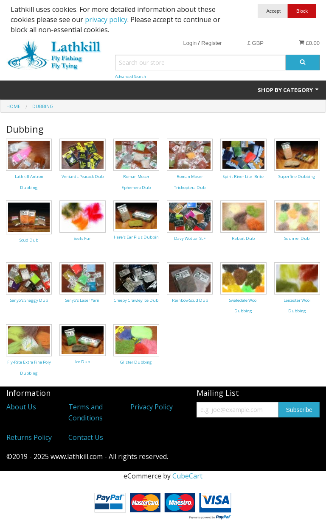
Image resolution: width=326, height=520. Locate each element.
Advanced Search (130, 76)
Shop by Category (289, 90)
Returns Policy (29, 437)
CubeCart (187, 476)
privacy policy (106, 19)
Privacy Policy (151, 407)
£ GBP (255, 43)
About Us (21, 407)
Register (211, 43)
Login (190, 43)
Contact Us (85, 437)
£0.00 (309, 42)
